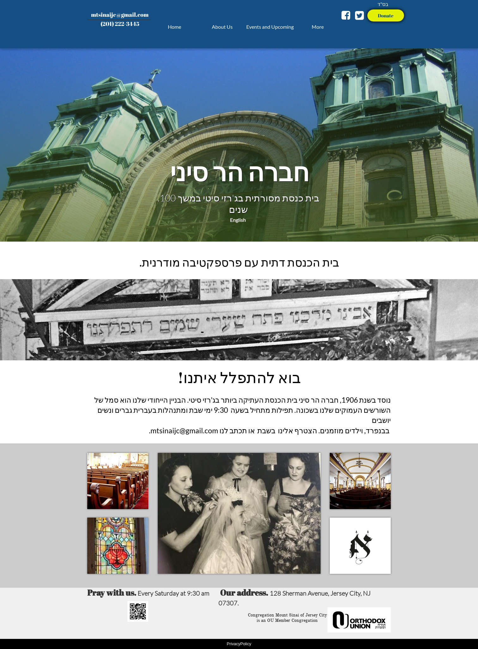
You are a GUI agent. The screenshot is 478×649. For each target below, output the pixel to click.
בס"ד (382, 4)
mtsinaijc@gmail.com (120, 14)
